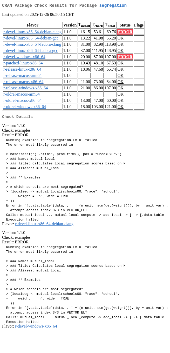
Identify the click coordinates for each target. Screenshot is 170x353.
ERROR (125, 33)
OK (121, 39)
